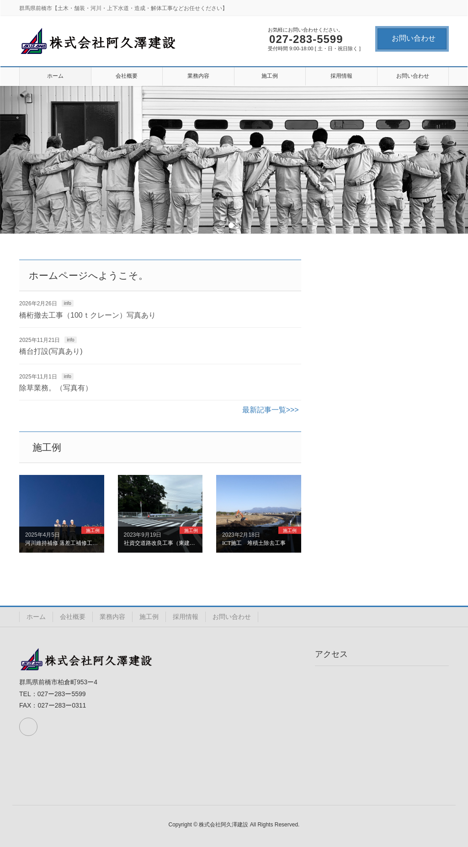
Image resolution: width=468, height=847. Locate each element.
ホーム (36, 616)
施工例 (149, 616)
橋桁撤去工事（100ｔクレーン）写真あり (87, 315)
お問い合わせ (414, 38)
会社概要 (72, 616)
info (67, 303)
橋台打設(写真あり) (51, 351)
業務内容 (112, 616)
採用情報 (185, 616)
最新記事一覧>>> (270, 410)
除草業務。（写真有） (55, 388)
